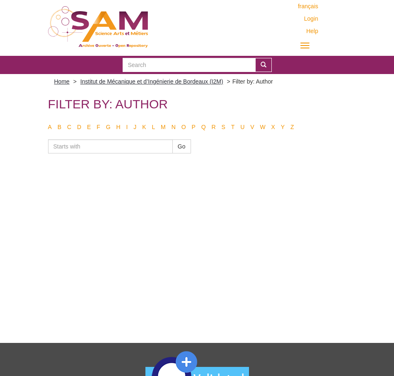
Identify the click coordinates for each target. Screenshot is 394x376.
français (308, 6)
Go (182, 146)
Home (62, 81)
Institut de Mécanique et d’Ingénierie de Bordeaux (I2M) (151, 81)
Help (312, 31)
